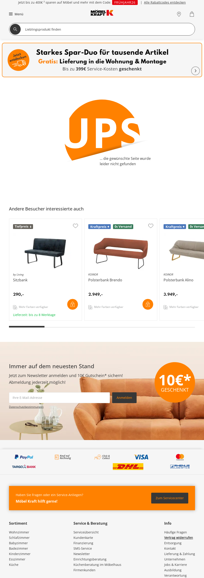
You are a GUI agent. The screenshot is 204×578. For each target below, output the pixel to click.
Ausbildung (173, 570)
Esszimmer (17, 559)
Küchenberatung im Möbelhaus (97, 564)
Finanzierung (83, 543)
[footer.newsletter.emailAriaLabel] (59, 397)
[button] (15, 14)
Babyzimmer (18, 543)
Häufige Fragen (175, 532)
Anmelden (124, 397)
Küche (13, 564)
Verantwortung (175, 575)
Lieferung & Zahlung (179, 554)
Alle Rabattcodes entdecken (165, 2)
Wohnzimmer (19, 532)
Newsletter (81, 554)
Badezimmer (18, 548)
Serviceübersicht (86, 532)
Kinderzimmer (20, 554)
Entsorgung (173, 543)
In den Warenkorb (72, 304)
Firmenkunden (84, 570)
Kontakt (170, 548)
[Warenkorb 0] (192, 14)
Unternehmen (174, 559)
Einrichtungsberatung (89, 559)
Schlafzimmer (19, 537)
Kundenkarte (83, 537)
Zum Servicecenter (170, 498)
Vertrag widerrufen (178, 537)
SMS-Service (82, 548)
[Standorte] (179, 14)
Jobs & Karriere (175, 564)
